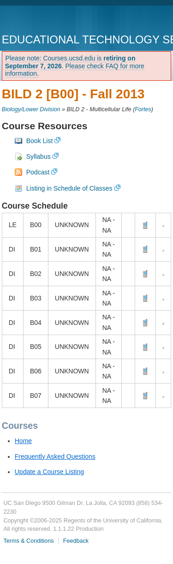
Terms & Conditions (28, 541)
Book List (39, 140)
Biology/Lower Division (31, 109)
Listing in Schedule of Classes (69, 188)
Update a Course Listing (49, 471)
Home (23, 440)
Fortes (143, 109)
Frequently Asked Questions (55, 456)
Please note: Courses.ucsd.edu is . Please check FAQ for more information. (74, 66)
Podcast (38, 172)
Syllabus (38, 156)
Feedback (76, 541)
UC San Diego (54, 20)
